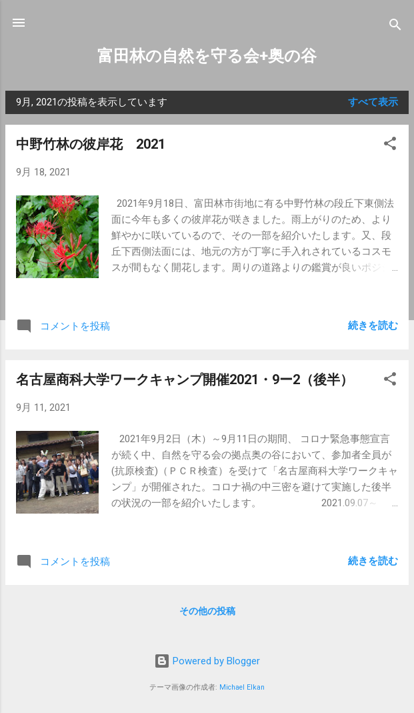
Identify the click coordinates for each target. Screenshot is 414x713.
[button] (390, 145)
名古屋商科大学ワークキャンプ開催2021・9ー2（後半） (184, 380)
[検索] (395, 27)
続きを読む (373, 325)
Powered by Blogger (207, 661)
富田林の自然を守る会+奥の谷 (207, 56)
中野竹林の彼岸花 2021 (90, 144)
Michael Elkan (242, 687)
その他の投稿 (207, 611)
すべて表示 (373, 102)
